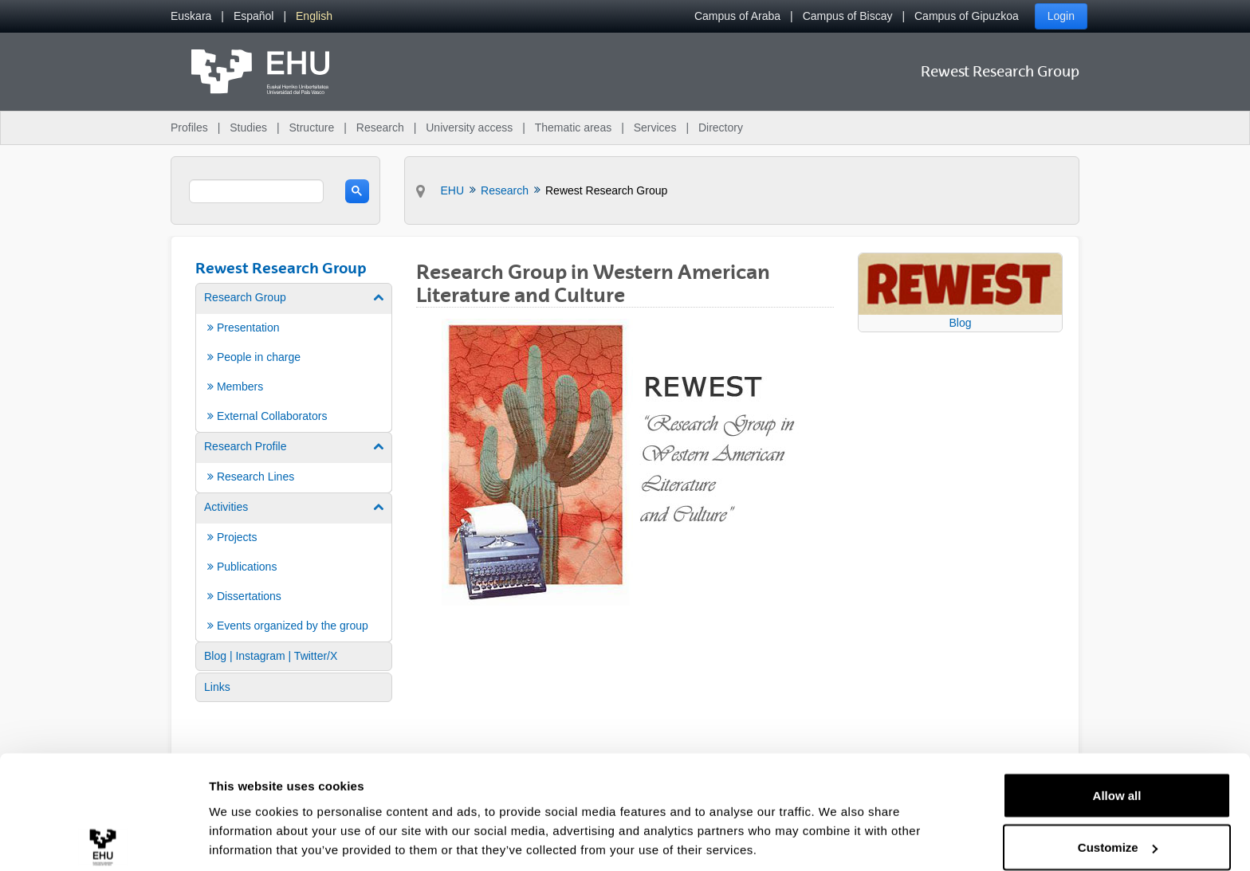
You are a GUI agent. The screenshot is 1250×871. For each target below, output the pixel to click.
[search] (256, 191)
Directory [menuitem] (720, 127)
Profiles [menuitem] (189, 127)
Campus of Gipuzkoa (966, 16)
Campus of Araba (737, 16)
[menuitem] (191, 16)
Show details (246, 822)
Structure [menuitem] (311, 127)
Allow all (1117, 724)
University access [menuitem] (469, 127)
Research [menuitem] (380, 127)
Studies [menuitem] (248, 127)
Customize (1118, 776)
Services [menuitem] (655, 127)
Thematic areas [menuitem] (573, 127)
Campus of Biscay (848, 16)
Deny (1117, 828)
